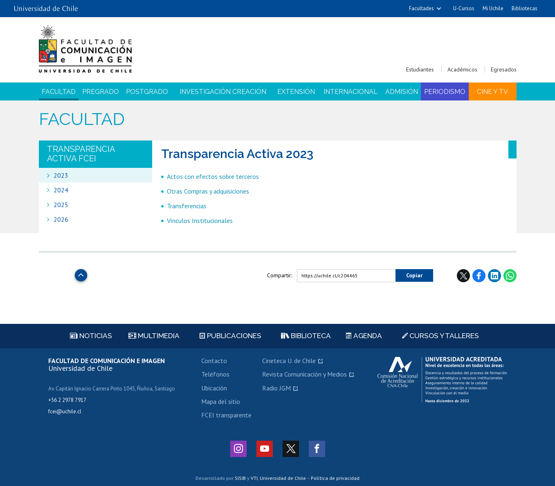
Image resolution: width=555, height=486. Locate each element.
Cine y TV (492, 92)
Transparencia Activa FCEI (81, 153)
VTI (254, 478)
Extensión (296, 92)
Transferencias (187, 206)
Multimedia (154, 336)
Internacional (350, 92)
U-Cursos (463, 8)
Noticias (91, 336)
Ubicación (214, 388)
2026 (61, 219)
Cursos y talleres (440, 336)
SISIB (240, 478)
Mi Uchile (493, 8)
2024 (61, 190)
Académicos (462, 69)
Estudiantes (420, 69)
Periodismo (444, 92)
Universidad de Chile (283, 478)
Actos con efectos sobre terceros (213, 176)
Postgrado (147, 92)
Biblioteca (306, 336)
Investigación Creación (223, 92)
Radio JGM (276, 388)
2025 (61, 205)
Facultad (59, 92)
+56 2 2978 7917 (67, 400)
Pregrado (100, 92)
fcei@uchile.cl (64, 411)
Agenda (364, 336)
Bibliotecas (524, 8)
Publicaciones (230, 336)
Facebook (479, 275)
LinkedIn (494, 275)
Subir (81, 273)
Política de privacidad (335, 478)
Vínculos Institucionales (200, 220)
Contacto (214, 361)
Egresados (504, 69)
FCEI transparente (226, 415)
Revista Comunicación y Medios (304, 374)
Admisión (401, 92)
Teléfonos (215, 374)
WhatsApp (510, 276)
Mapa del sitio (220, 401)
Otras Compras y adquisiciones (208, 191)
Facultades (421, 8)
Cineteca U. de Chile (289, 361)
